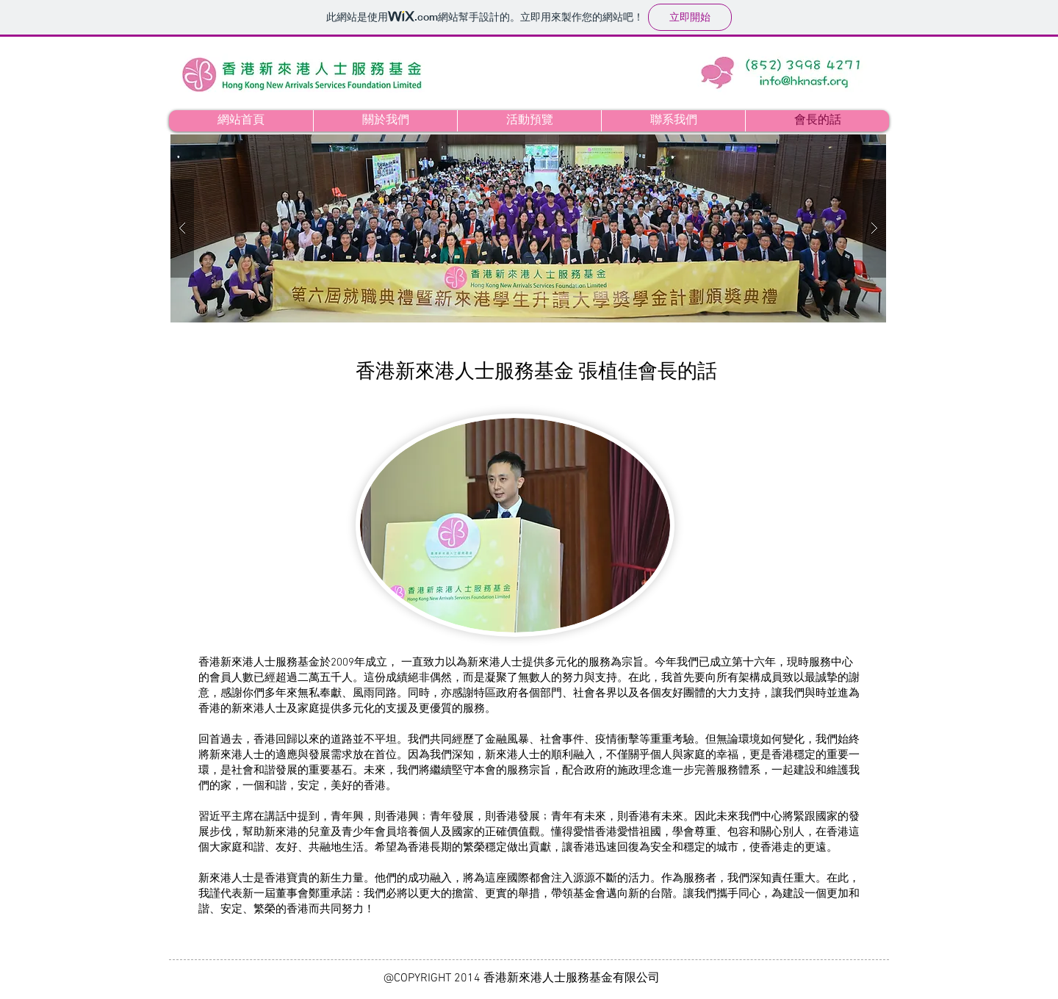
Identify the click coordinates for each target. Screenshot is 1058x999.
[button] (528, 228)
